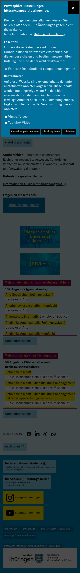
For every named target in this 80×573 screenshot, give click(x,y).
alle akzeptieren (51, 131)
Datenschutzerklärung (49, 34)
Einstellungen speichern (25, 131)
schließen (69, 131)
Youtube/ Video (19, 122)
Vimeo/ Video (18, 117)
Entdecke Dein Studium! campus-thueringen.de (41, 69)
